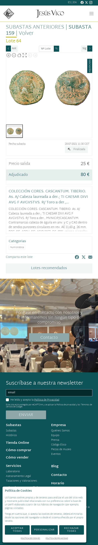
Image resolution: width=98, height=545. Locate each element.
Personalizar (44, 530)
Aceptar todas (17, 529)
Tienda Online (17, 443)
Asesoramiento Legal (18, 476)
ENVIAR (26, 415)
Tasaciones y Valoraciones (21, 481)
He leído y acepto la (34, 400)
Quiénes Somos (60, 431)
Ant (14, 48)
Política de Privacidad (46, 400)
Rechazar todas (71, 529)
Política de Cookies (30, 538)
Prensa (55, 440)
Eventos (56, 454)
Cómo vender (17, 457)
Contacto (49, 337)
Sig (84, 48)
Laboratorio (13, 471)
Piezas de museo (61, 449)
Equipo (55, 435)
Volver (26, 33)
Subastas (11, 431)
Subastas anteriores (35, 27)
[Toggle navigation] (91, 13)
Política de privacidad (66, 405)
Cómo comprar (18, 450)
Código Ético (58, 445)
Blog (54, 466)
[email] (49, 392)
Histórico (11, 435)
